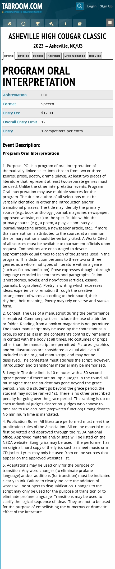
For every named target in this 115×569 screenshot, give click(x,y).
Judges (38, 56)
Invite (9, 56)
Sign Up (106, 6)
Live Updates (75, 56)
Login (91, 6)
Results (95, 56)
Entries (23, 56)
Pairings (54, 56)
